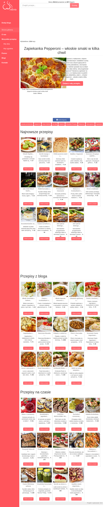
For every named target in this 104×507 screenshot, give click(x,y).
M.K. (101, 503)
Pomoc (4, 53)
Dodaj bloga (6, 23)
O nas (4, 34)
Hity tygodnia (7, 48)
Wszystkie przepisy (9, 39)
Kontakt (5, 63)
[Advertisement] (61, 24)
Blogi (4, 58)
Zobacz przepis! (28, 169)
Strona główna (7, 30)
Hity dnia (6, 44)
